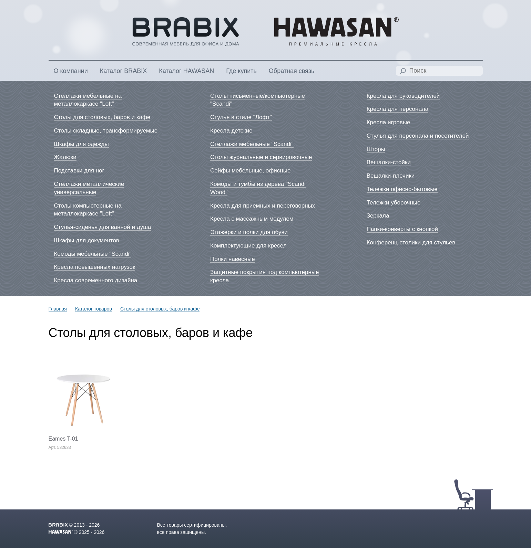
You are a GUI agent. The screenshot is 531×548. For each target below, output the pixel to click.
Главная (58, 309)
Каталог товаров (93, 309)
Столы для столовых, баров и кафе (160, 309)
